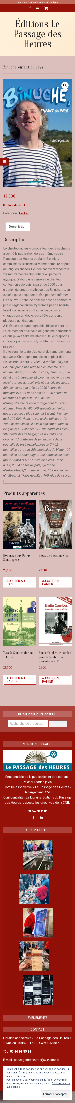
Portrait (24, 213)
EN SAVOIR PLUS (37, 811)
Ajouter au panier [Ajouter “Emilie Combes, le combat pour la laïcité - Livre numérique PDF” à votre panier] (51, 679)
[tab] (17, 226)
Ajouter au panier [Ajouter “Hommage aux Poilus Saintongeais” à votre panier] (15, 582)
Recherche (58, 723)
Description (17, 226)
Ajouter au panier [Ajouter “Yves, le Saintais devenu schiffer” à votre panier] (15, 679)
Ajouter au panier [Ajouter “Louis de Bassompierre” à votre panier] (51, 582)
